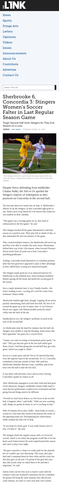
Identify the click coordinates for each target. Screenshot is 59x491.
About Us (9, 58)
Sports (7, 20)
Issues (7, 47)
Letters (8, 31)
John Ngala (15, 129)
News (7, 15)
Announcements (14, 53)
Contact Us (10, 75)
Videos (7, 42)
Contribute (10, 64)
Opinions (9, 37)
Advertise (9, 69)
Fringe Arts (10, 26)
